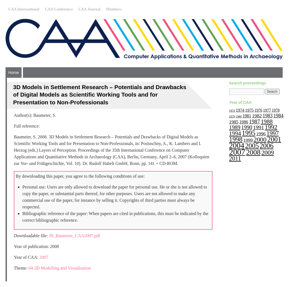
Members (114, 9)
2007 (44, 257)
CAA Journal (89, 9)
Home (13, 72)
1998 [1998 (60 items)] (236, 139)
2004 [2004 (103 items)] (236, 145)
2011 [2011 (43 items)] (235, 158)
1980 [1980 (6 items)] (239, 116)
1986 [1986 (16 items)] (243, 122)
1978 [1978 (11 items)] (276, 110)
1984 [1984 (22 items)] (279, 115)
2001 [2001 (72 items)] (274, 139)
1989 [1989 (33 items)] (234, 127)
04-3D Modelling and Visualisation (59, 268)
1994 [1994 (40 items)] (235, 133)
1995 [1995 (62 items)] (248, 133)
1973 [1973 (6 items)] (232, 110)
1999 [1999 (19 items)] (248, 140)
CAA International (23, 9)
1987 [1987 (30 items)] (254, 121)
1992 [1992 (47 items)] (271, 127)
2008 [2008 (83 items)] (253, 152)
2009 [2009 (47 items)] (267, 152)
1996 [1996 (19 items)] (261, 133)
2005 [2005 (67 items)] (252, 145)
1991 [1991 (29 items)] (258, 127)
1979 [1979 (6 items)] (232, 116)
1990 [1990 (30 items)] (246, 127)
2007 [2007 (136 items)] (237, 152)
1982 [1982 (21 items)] (257, 115)
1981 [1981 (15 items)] (247, 115)
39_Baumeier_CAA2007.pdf (74, 235)
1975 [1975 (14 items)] (249, 110)
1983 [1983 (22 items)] (268, 115)
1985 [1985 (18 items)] (233, 122)
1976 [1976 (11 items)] (258, 110)
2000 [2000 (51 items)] (260, 139)
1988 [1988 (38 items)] (267, 121)
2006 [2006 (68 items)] (267, 145)
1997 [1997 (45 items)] (272, 133)
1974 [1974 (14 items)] (240, 110)
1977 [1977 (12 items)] (267, 110)
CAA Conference (59, 9)
